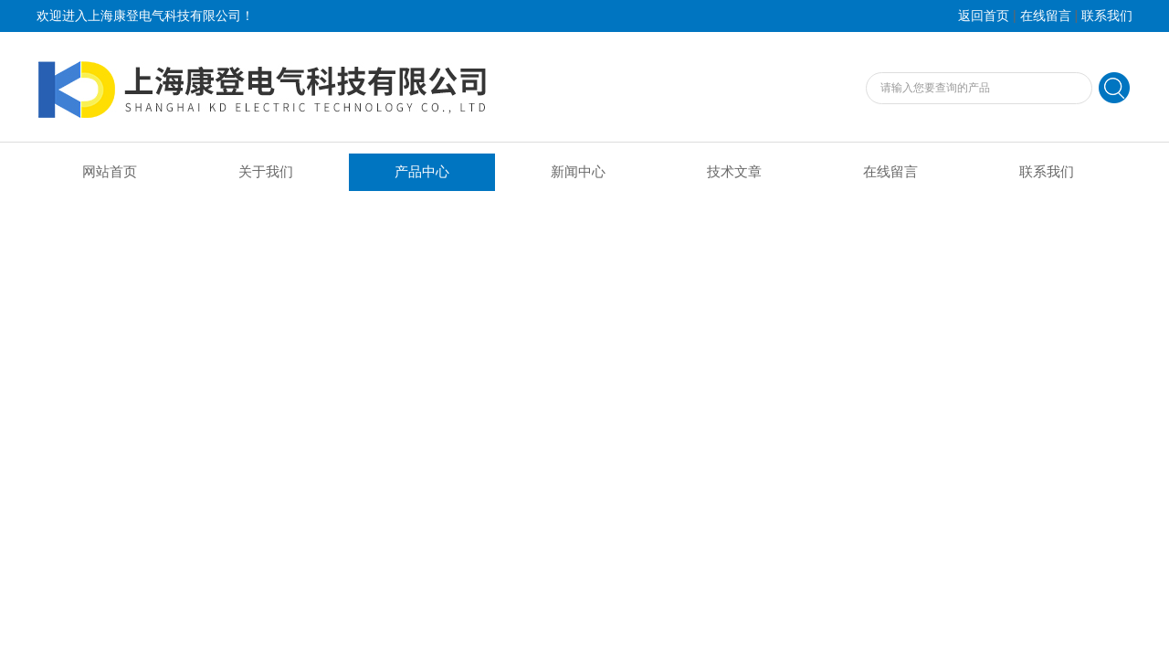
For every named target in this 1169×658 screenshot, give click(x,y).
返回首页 (983, 16)
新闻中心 (578, 171)
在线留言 (1045, 16)
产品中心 (422, 171)
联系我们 (1106, 16)
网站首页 (109, 171)
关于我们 (265, 171)
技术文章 (734, 171)
